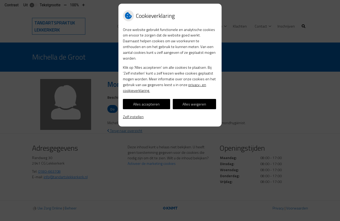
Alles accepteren (146, 104)
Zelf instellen (133, 116)
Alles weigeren (194, 104)
